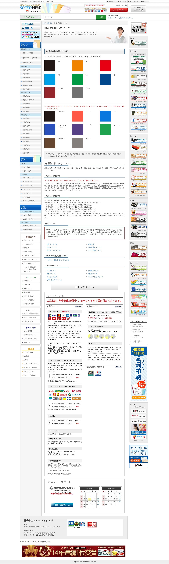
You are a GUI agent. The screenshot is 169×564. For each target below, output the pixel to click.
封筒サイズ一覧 (52, 244)
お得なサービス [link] (28, 321)
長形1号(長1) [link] (26, 70)
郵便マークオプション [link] (30, 259)
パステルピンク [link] (27, 193)
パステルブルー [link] (27, 197)
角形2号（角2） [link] (28, 62)
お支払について (93, 271)
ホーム (145, 1)
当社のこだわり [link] (28, 352)
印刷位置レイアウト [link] (29, 255)
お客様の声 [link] (26, 342)
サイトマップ (134, 1)
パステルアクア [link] (27, 181)
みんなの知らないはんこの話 (137, 342)
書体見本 (91, 244)
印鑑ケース (112, 18)
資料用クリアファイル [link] (29, 226)
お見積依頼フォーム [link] (29, 335)
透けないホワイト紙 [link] (29, 201)
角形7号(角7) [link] (26, 149)
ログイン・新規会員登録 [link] (30, 313)
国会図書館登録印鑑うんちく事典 (137, 325)
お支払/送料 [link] (27, 284)
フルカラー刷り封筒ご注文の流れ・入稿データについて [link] (30, 269)
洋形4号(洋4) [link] (26, 104)
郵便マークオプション (54, 250)
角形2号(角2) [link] (26, 126)
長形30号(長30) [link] (27, 81)
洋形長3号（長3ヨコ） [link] (30, 58)
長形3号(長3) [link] (26, 77)
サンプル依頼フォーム (95, 277)
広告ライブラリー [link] (28, 371)
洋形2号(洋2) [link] (26, 96)
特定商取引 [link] (26, 292)
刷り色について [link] (28, 244)
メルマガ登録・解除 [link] (29, 317)
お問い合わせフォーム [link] (30, 338)
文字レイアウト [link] (28, 252)
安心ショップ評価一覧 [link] (30, 367)
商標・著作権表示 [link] (28, 296)
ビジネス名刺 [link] (27, 215)
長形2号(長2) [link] (26, 74)
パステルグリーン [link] (28, 185)
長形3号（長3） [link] (28, 53)
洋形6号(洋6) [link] (26, 111)
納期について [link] (27, 288)
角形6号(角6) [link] (26, 145)
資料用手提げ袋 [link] (27, 229)
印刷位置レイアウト (95, 247)
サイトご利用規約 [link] (28, 300)
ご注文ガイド (112, 1)
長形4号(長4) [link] (26, 89)
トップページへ (86, 286)
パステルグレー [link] (27, 189)
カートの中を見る (119, 10)
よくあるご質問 (52, 277)
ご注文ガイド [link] (27, 281)
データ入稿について (95, 250)
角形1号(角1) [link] (26, 122)
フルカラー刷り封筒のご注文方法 (58, 260)
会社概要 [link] (26, 356)
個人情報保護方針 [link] (28, 304)
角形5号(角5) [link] (26, 141)
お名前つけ (129, 18)
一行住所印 (121, 18)
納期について (92, 274)
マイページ (123, 1)
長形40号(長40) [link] (27, 85)
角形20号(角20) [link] (27, 130)
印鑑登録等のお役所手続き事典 (137, 330)
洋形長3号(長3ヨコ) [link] (28, 100)
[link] (31, 364)
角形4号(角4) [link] (26, 137)
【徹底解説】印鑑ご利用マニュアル (137, 336)
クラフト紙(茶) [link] (27, 171)
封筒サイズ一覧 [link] (28, 240)
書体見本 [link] (26, 248)
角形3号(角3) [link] (26, 133)
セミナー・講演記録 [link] (29, 375)
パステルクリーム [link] (28, 178)
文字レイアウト (52, 247)
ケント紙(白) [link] (26, 167)
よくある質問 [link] (27, 331)
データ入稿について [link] (29, 263)
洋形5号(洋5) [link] (26, 107)
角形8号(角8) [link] (26, 153)
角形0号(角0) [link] (26, 118)
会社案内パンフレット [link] (29, 219)
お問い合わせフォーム (54, 280)
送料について (51, 274)
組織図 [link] (25, 360)
